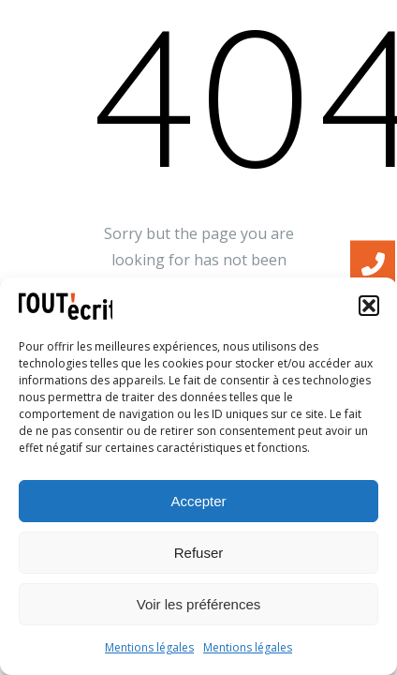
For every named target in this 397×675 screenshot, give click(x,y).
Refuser (199, 553)
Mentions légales (149, 647)
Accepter (198, 501)
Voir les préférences (199, 604)
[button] (369, 305)
